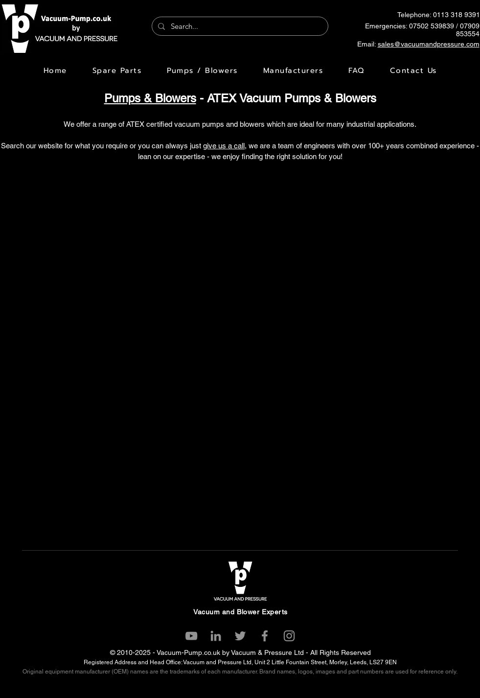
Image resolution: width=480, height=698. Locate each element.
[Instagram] (289, 635)
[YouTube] (191, 635)
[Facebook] (264, 635)
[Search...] (239, 26)
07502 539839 (431, 26)
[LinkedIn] (215, 635)
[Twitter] (240, 635)
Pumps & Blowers (150, 98)
